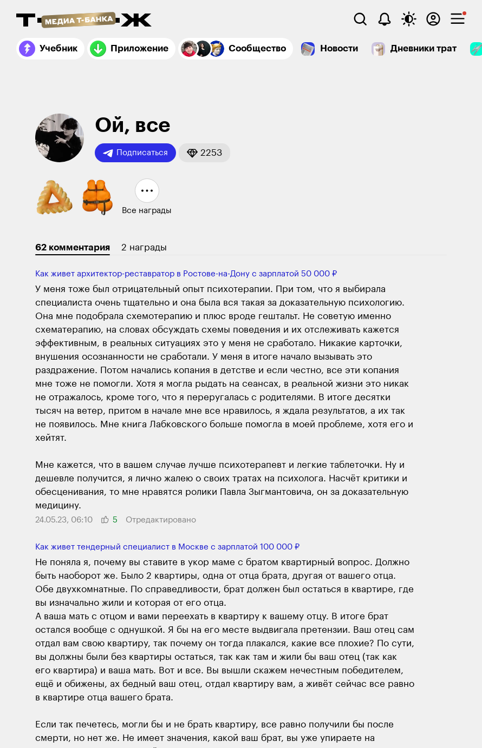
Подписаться (135, 153)
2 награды (144, 247)
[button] (204, 152)
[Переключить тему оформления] (409, 19)
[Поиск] (360, 19)
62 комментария (72, 247)
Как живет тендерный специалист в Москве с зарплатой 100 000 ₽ (167, 547)
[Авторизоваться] (433, 19)
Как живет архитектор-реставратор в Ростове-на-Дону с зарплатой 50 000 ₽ (186, 274)
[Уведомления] (384, 19)
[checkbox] (458, 19)
